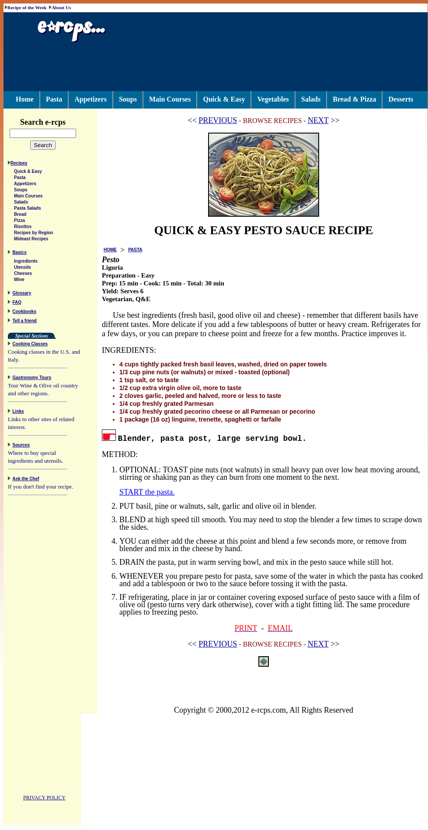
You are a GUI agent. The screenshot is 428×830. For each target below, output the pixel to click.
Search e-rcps (52, 122)
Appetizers (90, 99)
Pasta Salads (27, 209)
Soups (128, 99)
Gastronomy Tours (32, 378)
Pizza (19, 221)
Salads (310, 99)
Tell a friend (25, 322)
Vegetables (273, 99)
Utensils (22, 268)
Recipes (18, 164)
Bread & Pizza (354, 99)
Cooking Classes (30, 345)
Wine (19, 280)
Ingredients (26, 262)
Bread (20, 215)
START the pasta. (147, 492)
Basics (20, 253)
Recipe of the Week (27, 7)
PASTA (135, 249)
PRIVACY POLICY (44, 799)
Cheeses (23, 274)
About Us (61, 7)
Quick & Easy (224, 99)
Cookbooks (24, 312)
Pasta (54, 99)
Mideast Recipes (31, 240)
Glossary (22, 294)
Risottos (22, 227)
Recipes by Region (33, 234)
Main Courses (170, 99)
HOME (110, 249)
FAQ (17, 303)
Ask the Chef (26, 480)
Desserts (400, 99)
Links (18, 412)
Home (25, 99)
